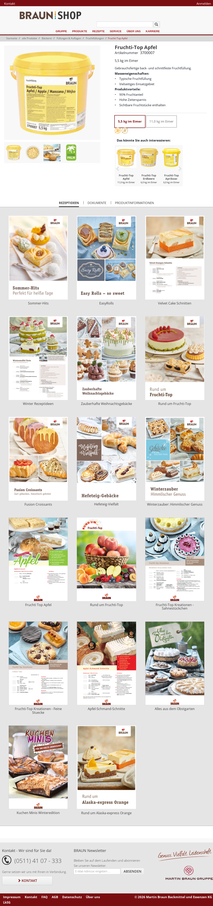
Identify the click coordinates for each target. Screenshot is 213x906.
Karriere (153, 31)
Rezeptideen (69, 204)
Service (116, 31)
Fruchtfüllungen (95, 38)
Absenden (133, 871)
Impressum (12, 897)
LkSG (7, 902)
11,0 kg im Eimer (161, 121)
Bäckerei (47, 38)
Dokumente (97, 203)
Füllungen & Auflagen (69, 38)
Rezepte (98, 31)
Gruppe (61, 31)
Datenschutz (72, 897)
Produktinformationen (134, 203)
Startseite (11, 38)
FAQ (44, 897)
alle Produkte (29, 38)
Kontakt (9, 3)
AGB (55, 897)
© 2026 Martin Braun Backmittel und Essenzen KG (173, 897)
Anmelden (204, 3)
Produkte (79, 31)
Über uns (134, 31)
